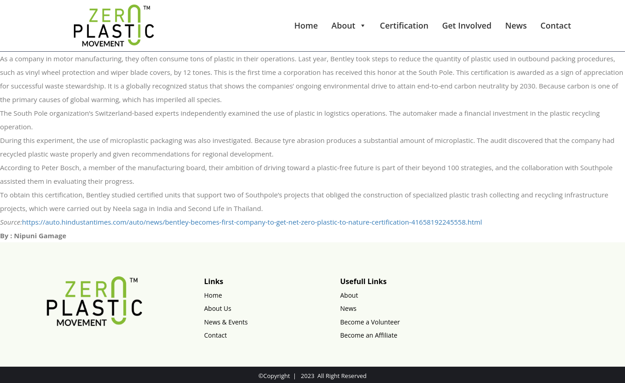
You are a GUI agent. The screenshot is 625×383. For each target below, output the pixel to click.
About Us (217, 308)
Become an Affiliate (368, 335)
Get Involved (467, 25)
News (516, 25)
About (349, 25)
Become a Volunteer (370, 322)
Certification (404, 25)
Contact (556, 25)
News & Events (226, 322)
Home (306, 25)
